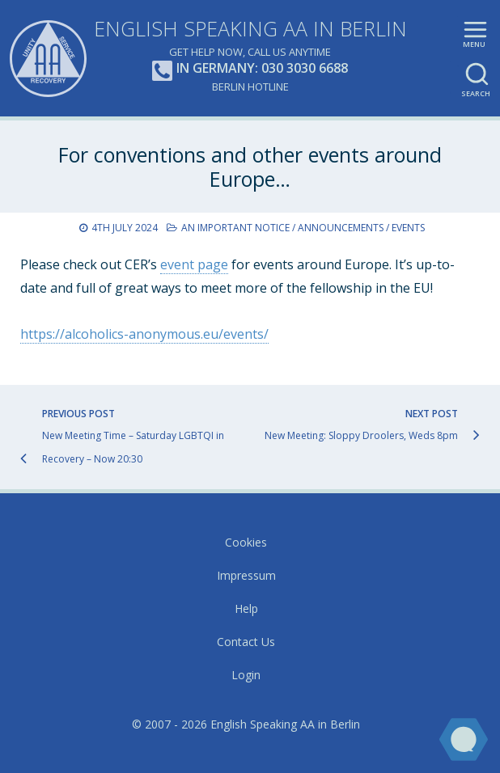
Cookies (246, 542)
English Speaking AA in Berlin (250, 28)
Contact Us (246, 641)
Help (246, 608)
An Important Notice (235, 227)
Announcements (340, 227)
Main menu (475, 41)
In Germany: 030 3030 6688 (250, 69)
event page (194, 264)
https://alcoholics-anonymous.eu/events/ (144, 334)
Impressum (246, 575)
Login (246, 674)
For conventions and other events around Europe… (250, 166)
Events (408, 227)
